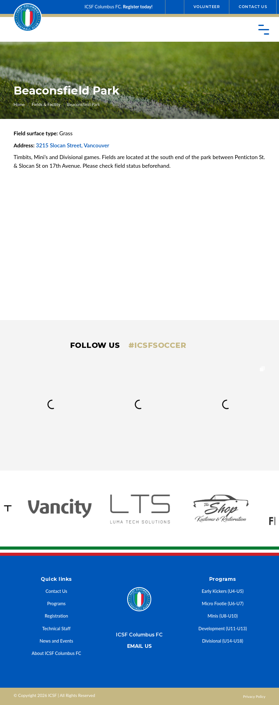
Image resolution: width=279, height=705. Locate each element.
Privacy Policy (254, 696)
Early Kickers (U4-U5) (223, 591)
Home (19, 104)
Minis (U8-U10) (223, 615)
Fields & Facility (45, 104)
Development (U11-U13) (222, 628)
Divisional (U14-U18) (222, 641)
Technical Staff (56, 628)
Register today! (137, 6)
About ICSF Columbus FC (56, 653)
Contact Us (253, 6)
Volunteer (207, 6)
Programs (56, 603)
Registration (56, 615)
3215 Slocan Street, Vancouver (72, 145)
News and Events (56, 641)
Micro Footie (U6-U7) (223, 603)
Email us (139, 646)
